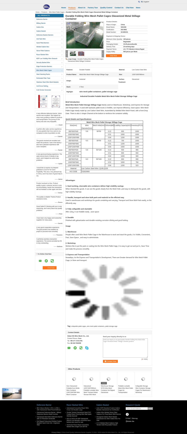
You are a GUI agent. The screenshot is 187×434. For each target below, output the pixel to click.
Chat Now (130, 7)
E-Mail (128, 418)
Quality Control (106, 8)
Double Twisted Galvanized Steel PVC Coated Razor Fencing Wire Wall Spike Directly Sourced (79, 414)
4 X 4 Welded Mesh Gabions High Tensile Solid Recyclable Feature (107, 424)
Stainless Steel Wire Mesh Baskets (47, 82)
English (146, 2)
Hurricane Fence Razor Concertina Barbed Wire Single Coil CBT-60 (78, 425)
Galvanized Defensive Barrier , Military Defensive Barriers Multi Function (49, 413)
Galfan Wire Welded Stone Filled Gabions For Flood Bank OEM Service (108, 413)
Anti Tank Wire (41, 39)
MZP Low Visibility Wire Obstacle (46, 58)
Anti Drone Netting (42, 86)
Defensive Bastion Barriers (44, 35)
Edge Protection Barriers (44, 66)
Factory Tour (93, 8)
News (138, 8)
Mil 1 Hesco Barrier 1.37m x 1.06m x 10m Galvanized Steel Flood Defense (49, 409)
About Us (81, 8)
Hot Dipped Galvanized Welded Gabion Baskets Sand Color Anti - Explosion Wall (49, 423)
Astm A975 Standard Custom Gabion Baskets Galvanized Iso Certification (108, 409)
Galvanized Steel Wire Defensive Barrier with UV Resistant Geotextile (49, 417)
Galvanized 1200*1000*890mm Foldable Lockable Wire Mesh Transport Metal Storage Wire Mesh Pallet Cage (91, 391)
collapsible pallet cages (78, 326)
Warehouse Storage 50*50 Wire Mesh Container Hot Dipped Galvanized (108, 389)
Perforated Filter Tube (43, 78)
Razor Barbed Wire (42, 54)
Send (150, 408)
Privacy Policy (56, 432)
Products (72, 8)
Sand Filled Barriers (42, 43)
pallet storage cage (111, 326)
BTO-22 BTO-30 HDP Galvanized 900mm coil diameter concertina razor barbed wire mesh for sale (79, 420)
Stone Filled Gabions (43, 51)
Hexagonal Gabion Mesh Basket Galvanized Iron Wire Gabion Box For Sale (108, 418)
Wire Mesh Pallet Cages (56, 12)
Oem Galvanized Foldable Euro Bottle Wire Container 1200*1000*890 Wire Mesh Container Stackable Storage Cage (73, 392)
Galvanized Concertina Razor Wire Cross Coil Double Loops (78, 409)
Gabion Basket (41, 31)
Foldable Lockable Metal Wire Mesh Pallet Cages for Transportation (125, 389)
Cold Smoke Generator (43, 90)
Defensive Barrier (41, 19)
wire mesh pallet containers (95, 326)
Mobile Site (130, 421)
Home (63, 8)
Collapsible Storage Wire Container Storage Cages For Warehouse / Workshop (143, 389)
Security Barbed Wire (43, 62)
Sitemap (135, 418)
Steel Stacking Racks (43, 74)
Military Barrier (41, 23)
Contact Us (119, 8)
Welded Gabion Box (42, 47)
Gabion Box (40, 27)
